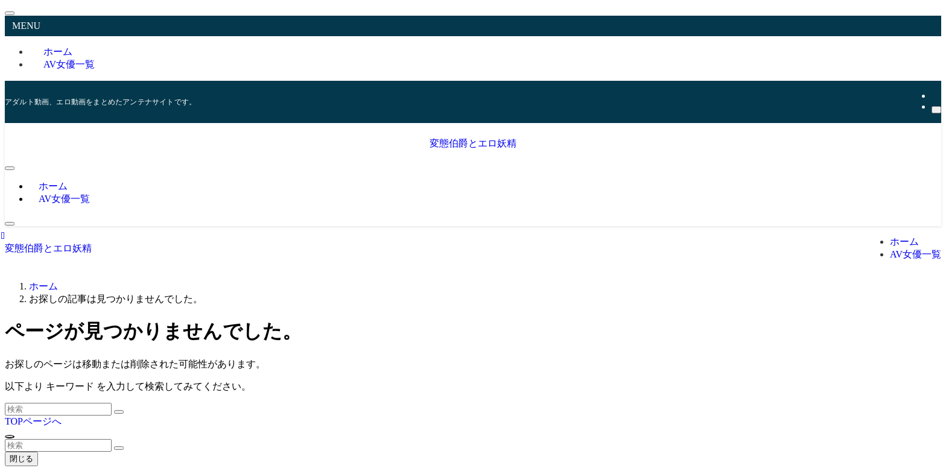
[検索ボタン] (9, 224)
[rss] (935, 95)
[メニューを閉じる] (9, 13)
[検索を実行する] (119, 412)
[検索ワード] (58, 409)
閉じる (21, 458)
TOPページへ (33, 421)
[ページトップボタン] (9, 436)
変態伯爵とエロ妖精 (473, 143)
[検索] (936, 109)
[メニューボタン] (9, 168)
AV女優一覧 (69, 64)
